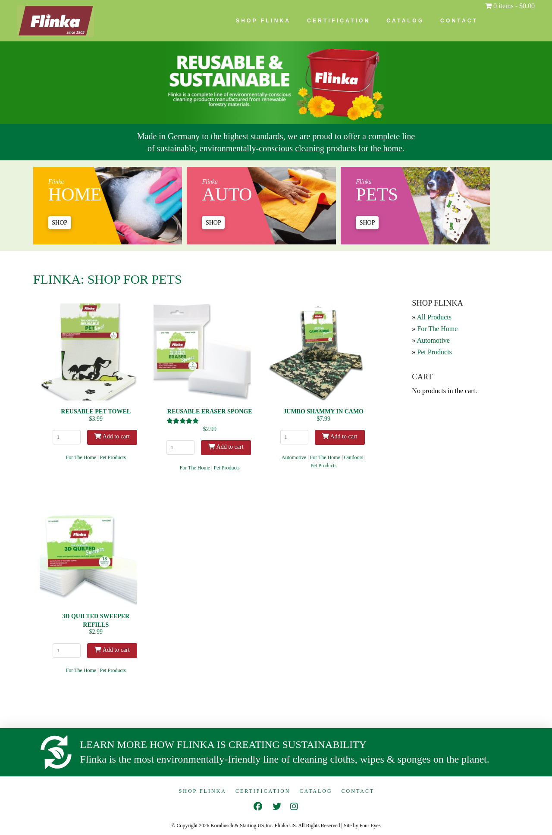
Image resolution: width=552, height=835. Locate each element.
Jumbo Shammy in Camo (323, 411)
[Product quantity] (67, 437)
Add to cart (112, 436)
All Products (434, 317)
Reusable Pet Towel (96, 411)
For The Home (81, 457)
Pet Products (113, 457)
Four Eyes (370, 825)
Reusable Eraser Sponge (209, 411)
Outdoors (353, 457)
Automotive (294, 457)
